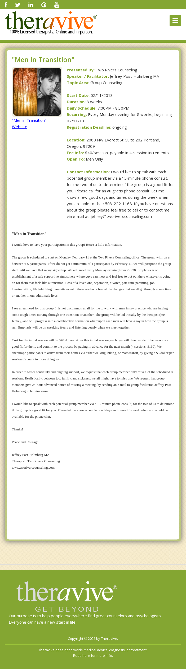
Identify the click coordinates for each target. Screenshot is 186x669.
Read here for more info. (93, 655)
